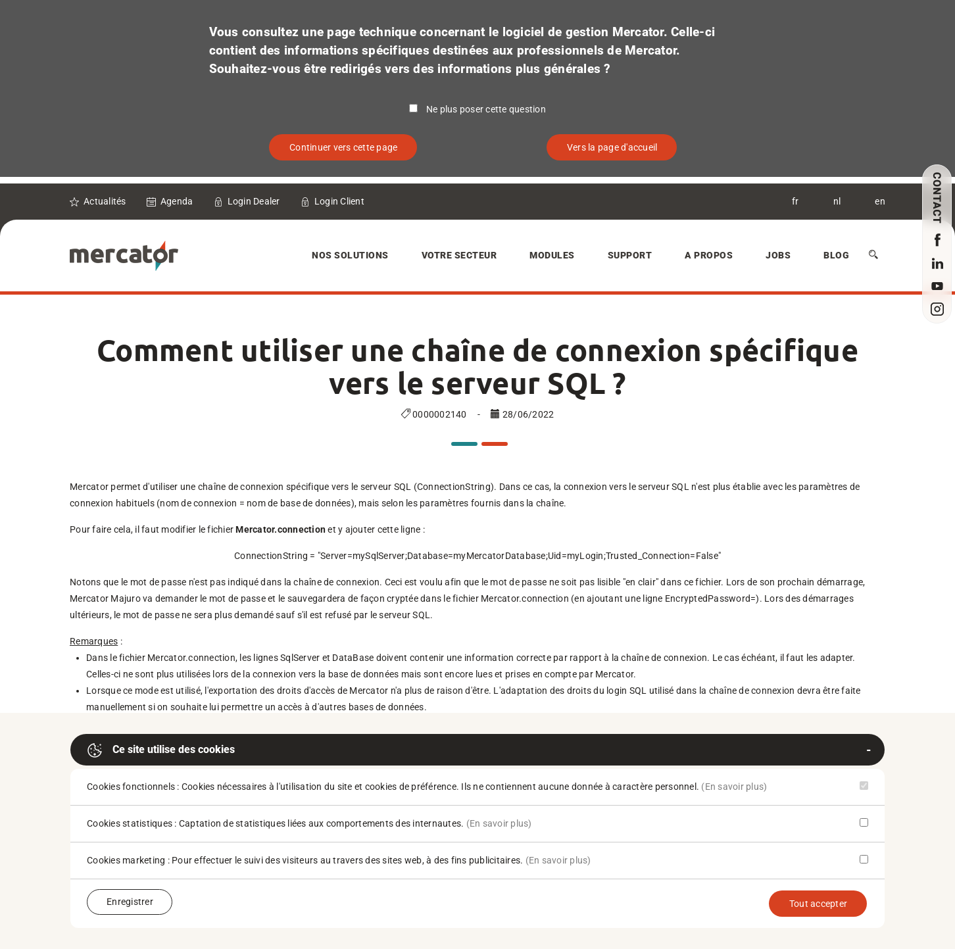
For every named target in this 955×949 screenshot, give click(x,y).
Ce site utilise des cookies (161, 750)
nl (837, 201)
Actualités (105, 201)
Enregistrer (130, 901)
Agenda (176, 201)
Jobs (778, 255)
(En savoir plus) (734, 786)
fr (795, 201)
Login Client (339, 201)
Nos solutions (350, 255)
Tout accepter (818, 903)
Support (630, 255)
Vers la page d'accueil (612, 147)
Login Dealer (254, 201)
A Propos (709, 255)
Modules (552, 255)
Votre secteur (459, 255)
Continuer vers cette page (343, 147)
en (880, 201)
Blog (836, 255)
